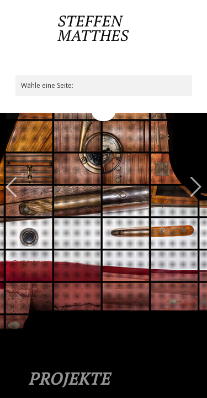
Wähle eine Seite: (47, 85)
